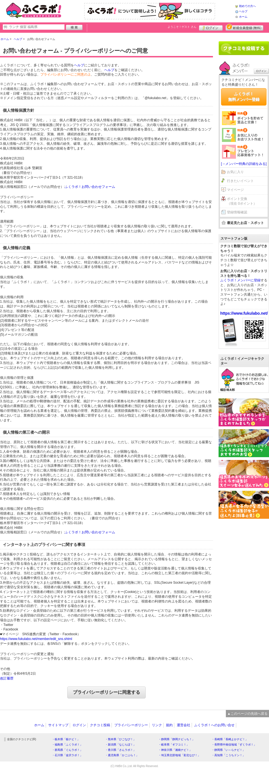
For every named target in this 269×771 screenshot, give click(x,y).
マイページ (235, 190)
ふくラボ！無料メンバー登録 (243, 97)
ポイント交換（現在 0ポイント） (242, 201)
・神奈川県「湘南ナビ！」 (175, 749)
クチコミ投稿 (100, 725)
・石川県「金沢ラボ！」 (67, 755)
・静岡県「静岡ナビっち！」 (176, 739)
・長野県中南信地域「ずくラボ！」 (234, 744)
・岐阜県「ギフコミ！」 (173, 744)
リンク (157, 725)
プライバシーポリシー (131, 725)
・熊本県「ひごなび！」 (120, 739)
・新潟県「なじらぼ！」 (120, 744)
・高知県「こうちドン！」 (228, 755)
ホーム (243, 16)
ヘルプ (243, 11)
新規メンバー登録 (244, 27)
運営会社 (183, 725)
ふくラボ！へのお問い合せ (214, 725)
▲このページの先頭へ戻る (247, 714)
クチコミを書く (244, 48)
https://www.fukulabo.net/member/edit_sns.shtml (36, 639)
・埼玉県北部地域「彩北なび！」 (179, 755)
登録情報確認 (237, 212)
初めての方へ (247, 6)
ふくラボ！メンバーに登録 (240, 280)
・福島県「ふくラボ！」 (67, 744)
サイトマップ (58, 725)
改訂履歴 (6, 678)
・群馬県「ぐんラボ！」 (67, 749)
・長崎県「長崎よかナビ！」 (230, 739)
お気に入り (235, 172)
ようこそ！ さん (182, 26)
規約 (169, 725)
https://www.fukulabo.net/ (244, 313)
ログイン (211, 27)
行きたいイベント (240, 181)
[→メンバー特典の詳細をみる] (244, 164)
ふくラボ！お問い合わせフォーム (90, 187)
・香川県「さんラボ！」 (120, 749)
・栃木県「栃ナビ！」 (66, 739)
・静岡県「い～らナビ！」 (228, 749)
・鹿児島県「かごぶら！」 (122, 755)
